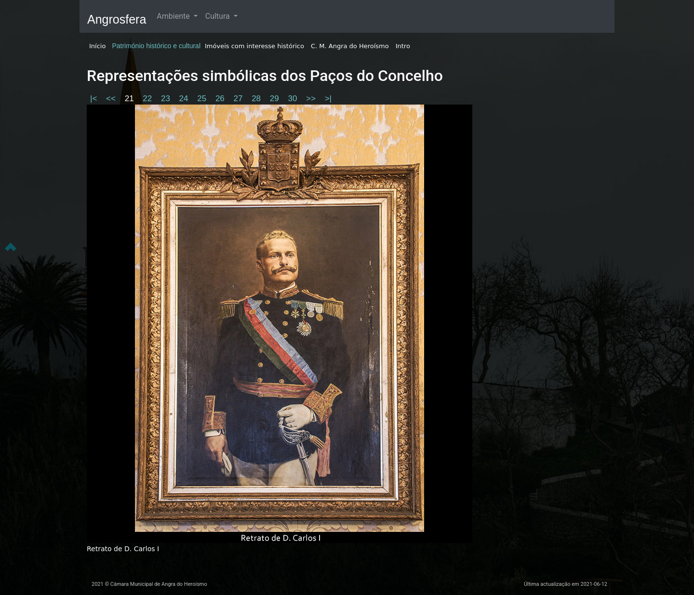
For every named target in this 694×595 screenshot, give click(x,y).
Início (97, 46)
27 (239, 98)
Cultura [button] (218, 16)
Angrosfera (116, 19)
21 (130, 98)
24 (185, 98)
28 (257, 98)
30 (293, 98)
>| (328, 98)
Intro (403, 46)
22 (148, 98)
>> (312, 98)
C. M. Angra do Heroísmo (350, 46)
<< (112, 98)
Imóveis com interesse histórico (254, 46)
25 (203, 98)
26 (221, 98)
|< (94, 98)
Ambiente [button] (174, 16)
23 (167, 98)
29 (275, 98)
